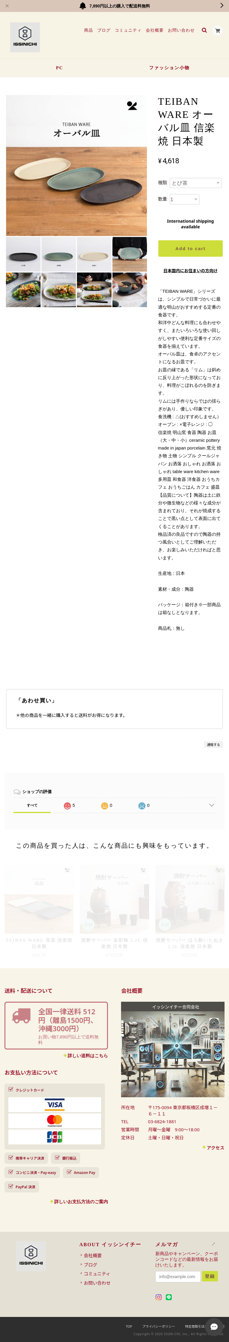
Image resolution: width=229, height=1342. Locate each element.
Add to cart (190, 248)
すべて (32, 805)
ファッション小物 (169, 67)
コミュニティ (127, 30)
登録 (210, 1276)
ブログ (103, 30)
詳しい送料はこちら (88, 1055)
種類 (162, 182)
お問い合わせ (181, 30)
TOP (129, 1326)
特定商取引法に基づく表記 (205, 1326)
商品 (88, 30)
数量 (162, 198)
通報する (213, 744)
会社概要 (154, 30)
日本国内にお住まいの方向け (190, 270)
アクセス (215, 1148)
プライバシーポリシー (158, 1326)
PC (59, 67)
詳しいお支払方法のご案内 (81, 1201)
